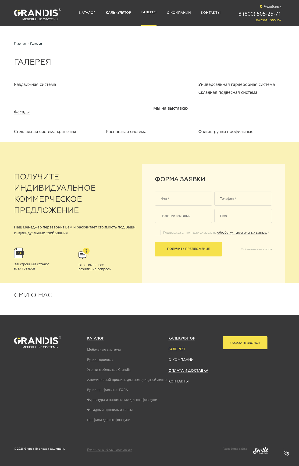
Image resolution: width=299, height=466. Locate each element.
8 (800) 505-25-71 (259, 14)
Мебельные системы (104, 349)
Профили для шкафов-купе (108, 419)
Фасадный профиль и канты (110, 409)
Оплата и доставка (188, 370)
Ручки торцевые (100, 359)
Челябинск (269, 6)
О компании (180, 360)
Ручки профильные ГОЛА (107, 389)
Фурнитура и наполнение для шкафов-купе (122, 399)
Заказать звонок (268, 20)
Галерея (176, 349)
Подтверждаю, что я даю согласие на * (216, 232)
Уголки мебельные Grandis (109, 369)
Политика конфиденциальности (109, 450)
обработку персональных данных (242, 232)
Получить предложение (188, 249)
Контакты (178, 381)
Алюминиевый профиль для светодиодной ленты (127, 379)
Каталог (95, 338)
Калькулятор (181, 338)
